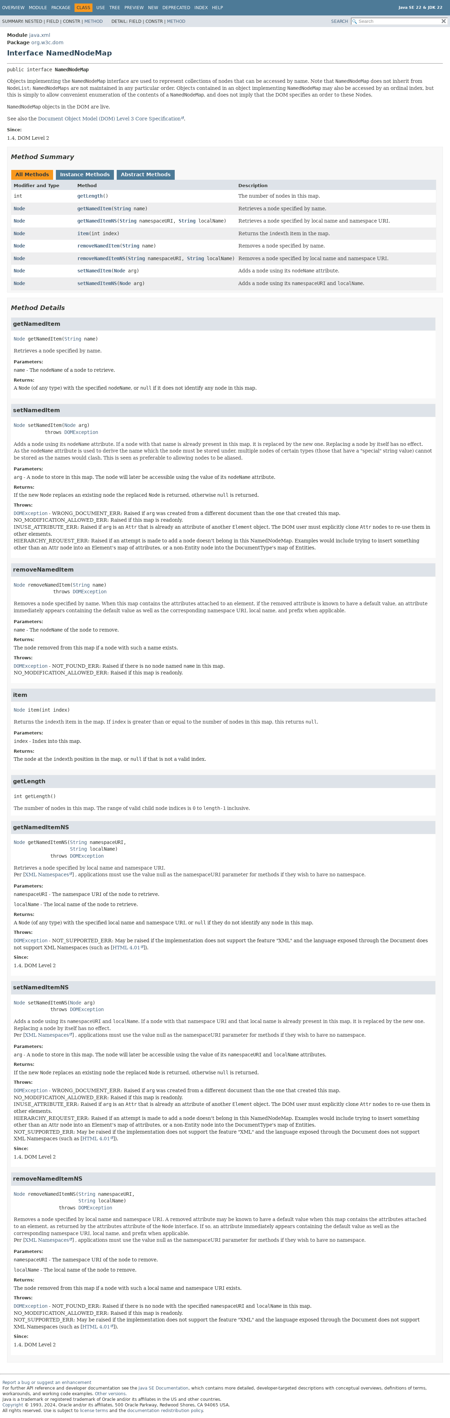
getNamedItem (94, 208)
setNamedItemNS (97, 283)
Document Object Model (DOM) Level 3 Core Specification (109, 118)
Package (61, 7)
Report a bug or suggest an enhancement (46, 1382)
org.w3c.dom (47, 42)
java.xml (39, 35)
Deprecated (176, 7)
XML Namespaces (47, 874)
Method (93, 21)
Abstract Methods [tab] (146, 174)
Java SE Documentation (163, 1388)
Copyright (12, 1405)
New (153, 7)
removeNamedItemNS (101, 258)
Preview (134, 7)
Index (201, 7)
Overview (13, 7)
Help (217, 7)
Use (100, 7)
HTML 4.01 (126, 947)
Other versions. (111, 1393)
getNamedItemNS (97, 221)
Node (19, 208)
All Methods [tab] (32, 174)
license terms (94, 1410)
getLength (90, 196)
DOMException (81, 432)
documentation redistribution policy (164, 1410)
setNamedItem (94, 270)
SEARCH (339, 21)
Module (38, 7)
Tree (114, 7)
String (122, 208)
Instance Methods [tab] (85, 174)
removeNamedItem (98, 246)
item (83, 233)
